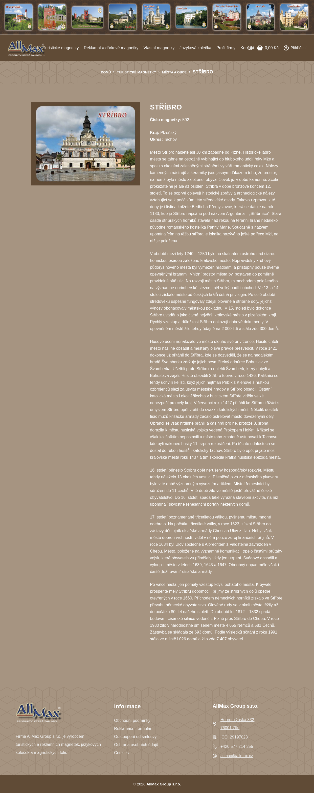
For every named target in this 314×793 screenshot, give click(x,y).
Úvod (33, 48)
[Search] (250, 48)
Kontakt (247, 48)
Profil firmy (226, 48)
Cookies (121, 753)
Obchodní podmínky (132, 720)
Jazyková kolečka (195, 48)
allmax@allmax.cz (236, 756)
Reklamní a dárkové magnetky (111, 48)
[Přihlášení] (295, 48)
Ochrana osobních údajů (136, 745)
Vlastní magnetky (159, 48)
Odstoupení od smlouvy (135, 736)
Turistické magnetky (61, 48)
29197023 (239, 737)
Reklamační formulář (132, 728)
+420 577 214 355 (236, 746)
